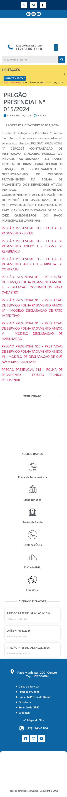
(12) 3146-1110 (29, 48)
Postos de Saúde (33, 522)
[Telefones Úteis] (32, 534)
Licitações (10, 78)
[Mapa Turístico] (32, 489)
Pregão (21, 78)
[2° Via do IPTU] (32, 557)
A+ (33, 4)
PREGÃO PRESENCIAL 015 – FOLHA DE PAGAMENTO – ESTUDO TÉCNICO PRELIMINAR (32, 375)
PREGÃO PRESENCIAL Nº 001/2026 (29, 613)
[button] (56, 47)
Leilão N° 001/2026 (19, 630)
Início (5, 82)
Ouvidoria (32, 589)
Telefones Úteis (32, 544)
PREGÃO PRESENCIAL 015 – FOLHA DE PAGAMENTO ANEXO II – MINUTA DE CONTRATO (32, 264)
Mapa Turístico (32, 499)
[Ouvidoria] (32, 579)
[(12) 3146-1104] (21, 728)
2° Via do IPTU (32, 567)
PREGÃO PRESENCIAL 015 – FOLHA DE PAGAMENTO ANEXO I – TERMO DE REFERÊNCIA (32, 246)
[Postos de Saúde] (32, 512)
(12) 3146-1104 (37, 728)
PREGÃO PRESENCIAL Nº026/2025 (28, 647)
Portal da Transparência (32, 477)
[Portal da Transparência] (32, 467)
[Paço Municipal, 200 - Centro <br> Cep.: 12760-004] (12, 671)
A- (24, 4)
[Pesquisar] (61, 59)
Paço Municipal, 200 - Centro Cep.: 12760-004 (37, 674)
